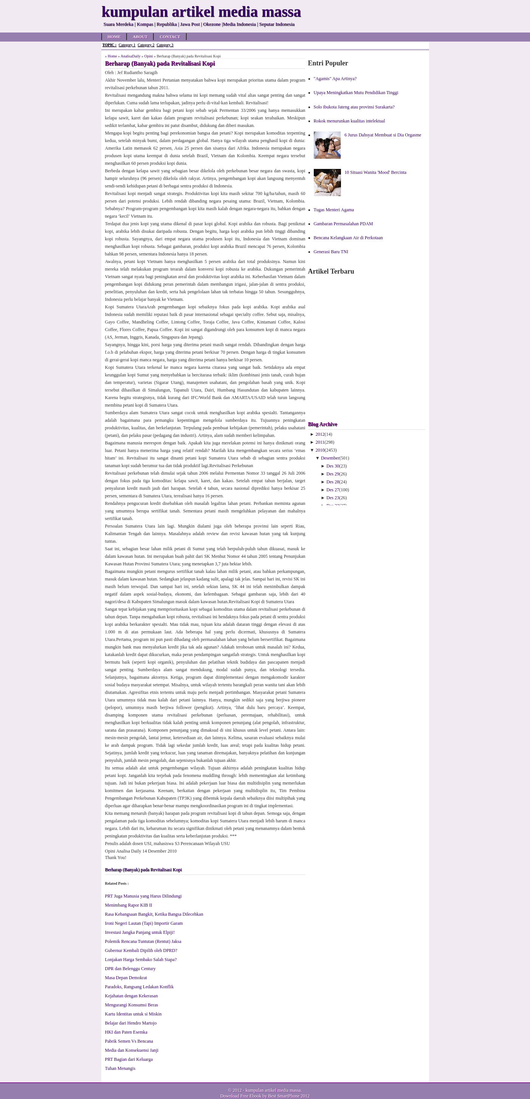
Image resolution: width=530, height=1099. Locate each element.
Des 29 (333, 474)
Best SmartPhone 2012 (289, 1096)
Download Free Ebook (241, 1096)
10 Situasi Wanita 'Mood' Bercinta (375, 172)
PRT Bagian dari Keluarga (129, 1059)
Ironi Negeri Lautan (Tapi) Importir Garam (144, 923)
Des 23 (333, 497)
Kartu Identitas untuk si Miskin (133, 1014)
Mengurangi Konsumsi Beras (131, 1005)
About (140, 36)
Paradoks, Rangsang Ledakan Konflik (139, 986)
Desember (330, 458)
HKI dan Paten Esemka (126, 1032)
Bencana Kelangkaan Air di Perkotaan (348, 237)
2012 (320, 434)
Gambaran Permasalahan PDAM (343, 223)
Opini (148, 56)
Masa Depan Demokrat (126, 977)
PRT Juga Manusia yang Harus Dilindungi (143, 896)
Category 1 (127, 45)
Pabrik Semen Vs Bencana (129, 1041)
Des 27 (333, 489)
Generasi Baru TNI (331, 251)
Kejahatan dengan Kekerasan (131, 995)
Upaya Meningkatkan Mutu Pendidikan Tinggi (356, 92)
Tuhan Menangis (120, 1068)
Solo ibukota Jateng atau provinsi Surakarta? (354, 107)
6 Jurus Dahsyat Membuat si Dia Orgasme (382, 135)
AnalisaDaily (131, 56)
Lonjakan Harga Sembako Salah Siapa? (141, 959)
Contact (170, 36)
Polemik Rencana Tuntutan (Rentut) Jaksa (143, 941)
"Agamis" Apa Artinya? (335, 78)
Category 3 (165, 45)
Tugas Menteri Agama (334, 209)
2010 (320, 450)
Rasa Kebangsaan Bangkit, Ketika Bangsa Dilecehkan (154, 914)
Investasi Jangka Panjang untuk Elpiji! (140, 932)
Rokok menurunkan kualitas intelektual (349, 121)
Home (114, 36)
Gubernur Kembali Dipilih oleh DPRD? (141, 950)
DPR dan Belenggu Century (130, 968)
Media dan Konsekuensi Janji (132, 1050)
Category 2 (146, 45)
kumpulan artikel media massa (273, 1090)
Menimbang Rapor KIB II (128, 905)
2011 (320, 442)
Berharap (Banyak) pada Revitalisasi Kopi (143, 869)
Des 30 (333, 466)
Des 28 (333, 481)
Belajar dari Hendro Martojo (131, 1023)
